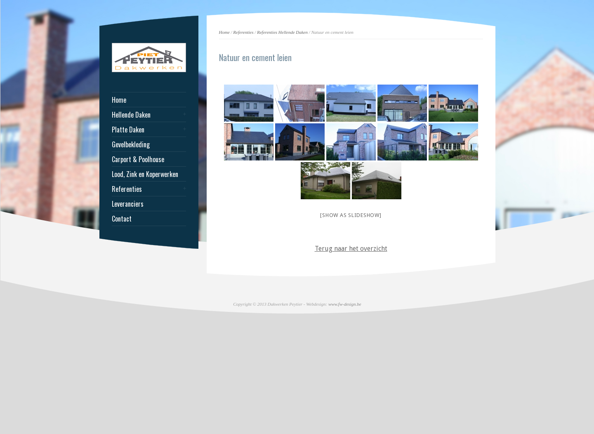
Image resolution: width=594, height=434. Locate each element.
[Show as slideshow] (350, 215)
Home (224, 32)
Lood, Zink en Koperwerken (145, 174)
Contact (122, 218)
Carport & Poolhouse (138, 159)
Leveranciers (128, 203)
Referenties (243, 32)
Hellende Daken (131, 114)
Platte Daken (128, 129)
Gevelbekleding (131, 144)
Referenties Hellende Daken (282, 32)
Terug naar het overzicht (351, 248)
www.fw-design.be (344, 304)
